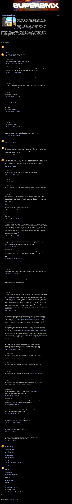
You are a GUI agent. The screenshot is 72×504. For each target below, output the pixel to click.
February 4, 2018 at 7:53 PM (13, 462)
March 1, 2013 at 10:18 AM (12, 358)
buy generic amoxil (36, 428)
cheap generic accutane (39, 418)
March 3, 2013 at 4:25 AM (12, 386)
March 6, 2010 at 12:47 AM (12, 96)
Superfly (6, 66)
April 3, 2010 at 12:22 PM (12, 174)
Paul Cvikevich (8, 139)
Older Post (44, 497)
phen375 (13, 297)
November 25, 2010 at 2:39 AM (13, 258)
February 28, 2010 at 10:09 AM (14, 72)
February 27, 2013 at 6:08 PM (13, 349)
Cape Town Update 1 (8, 15)
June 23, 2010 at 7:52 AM (12, 235)
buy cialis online (38, 382)
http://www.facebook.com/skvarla (24, 27)
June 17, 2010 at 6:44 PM (12, 218)
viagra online (39, 373)
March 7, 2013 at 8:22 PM (12, 413)
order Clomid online (9, 287)
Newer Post (4, 497)
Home (24, 497)
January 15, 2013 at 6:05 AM (13, 310)
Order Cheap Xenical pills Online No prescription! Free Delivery (31, 319)
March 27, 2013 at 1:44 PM (12, 422)
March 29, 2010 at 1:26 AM (12, 135)
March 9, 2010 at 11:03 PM (12, 119)
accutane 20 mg (38, 400)
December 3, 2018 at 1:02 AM (13, 484)
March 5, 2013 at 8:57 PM (12, 395)
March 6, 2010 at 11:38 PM (12, 111)
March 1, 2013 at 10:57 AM (12, 368)
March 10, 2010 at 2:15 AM (12, 126)
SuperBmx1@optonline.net (57, 15)
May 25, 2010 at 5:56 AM (11, 209)
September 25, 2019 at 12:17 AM (14, 491)
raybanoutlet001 (8, 444)
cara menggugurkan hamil (10, 487)
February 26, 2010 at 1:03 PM (13, 49)
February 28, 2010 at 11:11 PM (14, 79)
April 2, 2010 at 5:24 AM (11, 142)
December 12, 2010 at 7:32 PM (13, 266)
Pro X (17, 33)
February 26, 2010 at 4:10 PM (13, 63)
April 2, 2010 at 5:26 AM (11, 154)
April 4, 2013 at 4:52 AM (11, 431)
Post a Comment (5, 494)
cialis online (39, 355)
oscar (6, 45)
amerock (6, 204)
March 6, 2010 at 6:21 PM (12, 104)
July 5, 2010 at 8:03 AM (11, 246)
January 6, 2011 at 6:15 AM (12, 273)
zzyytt (6, 465)
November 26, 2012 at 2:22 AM (13, 288)
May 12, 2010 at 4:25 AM (11, 181)
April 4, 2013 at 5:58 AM (11, 440)
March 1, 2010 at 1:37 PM (12, 89)
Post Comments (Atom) (12, 499)
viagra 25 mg (34, 409)
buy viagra (39, 364)
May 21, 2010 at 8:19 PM (11, 191)
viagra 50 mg (33, 391)
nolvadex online (37, 437)
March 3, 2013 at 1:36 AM (12, 377)
